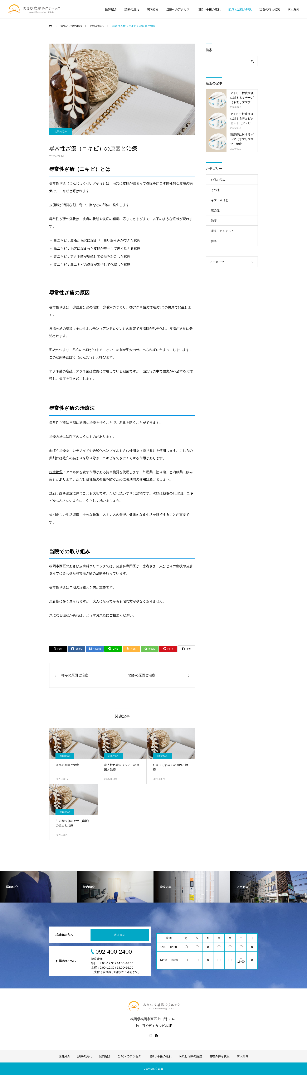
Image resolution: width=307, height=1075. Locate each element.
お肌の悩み (60, 131)
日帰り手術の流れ (209, 9)
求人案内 (293, 9)
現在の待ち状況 (269, 9)
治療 (214, 220)
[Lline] (113, 649)
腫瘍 (214, 241)
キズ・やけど (219, 200)
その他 (215, 190)
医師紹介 (111, 9)
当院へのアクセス (178, 9)
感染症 (215, 210)
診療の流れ (132, 9)
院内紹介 (153, 9)
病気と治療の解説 (240, 9)
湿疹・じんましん (222, 231)
